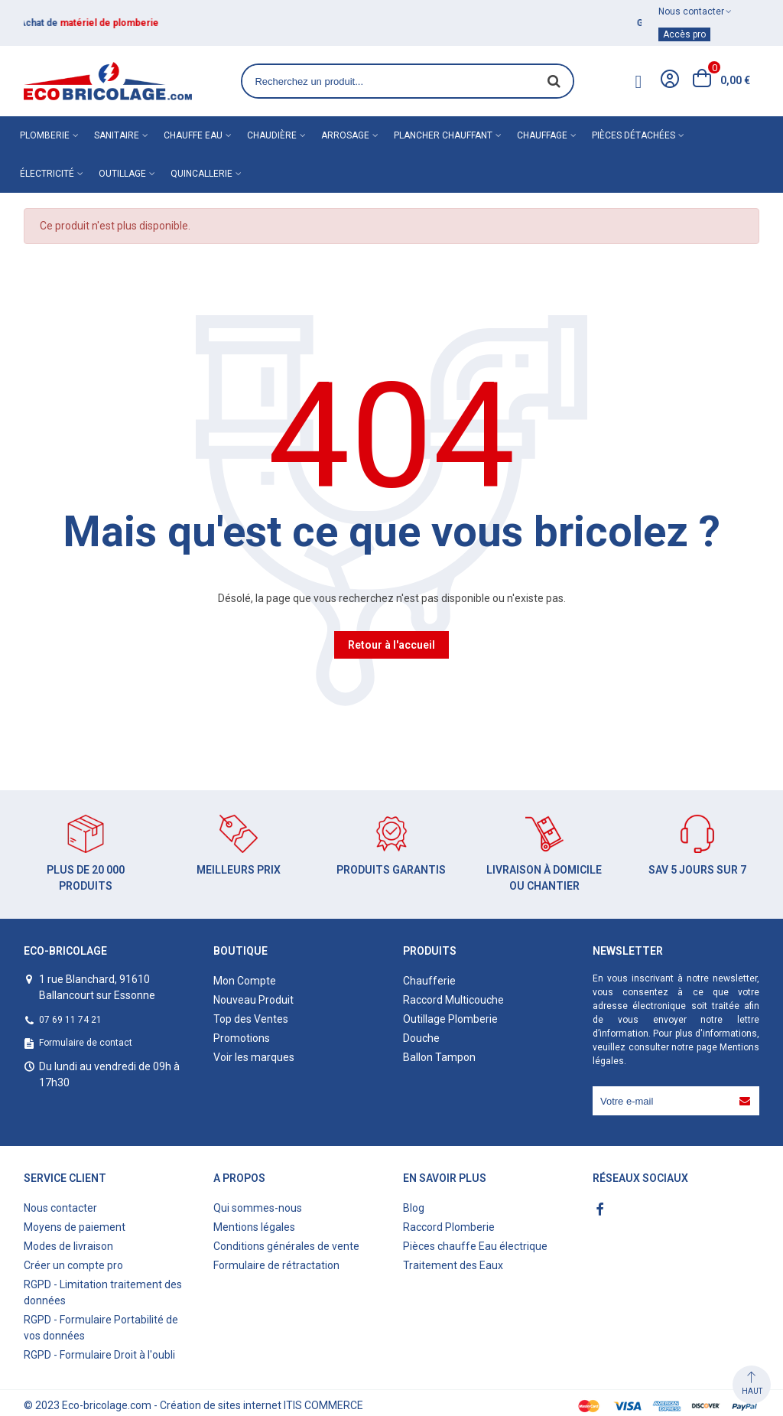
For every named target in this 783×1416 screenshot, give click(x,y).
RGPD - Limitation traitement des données (103, 1292)
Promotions (241, 1038)
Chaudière (272, 135)
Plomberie (45, 135)
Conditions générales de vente (286, 1246)
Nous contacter (60, 1208)
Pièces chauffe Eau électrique (475, 1246)
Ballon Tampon (439, 1057)
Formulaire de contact (85, 1042)
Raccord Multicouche (453, 1000)
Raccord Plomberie (449, 1227)
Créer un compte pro (73, 1265)
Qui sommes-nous (257, 1208)
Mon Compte (244, 981)
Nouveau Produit (253, 1000)
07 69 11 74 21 (70, 1019)
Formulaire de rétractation (276, 1265)
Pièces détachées (633, 135)
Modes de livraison (68, 1246)
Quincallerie (201, 173)
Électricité (47, 173)
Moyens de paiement (74, 1227)
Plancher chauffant (443, 135)
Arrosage (345, 135)
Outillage (122, 173)
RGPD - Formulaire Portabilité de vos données (101, 1327)
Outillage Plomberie (450, 1019)
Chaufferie (429, 981)
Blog (413, 1208)
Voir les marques (253, 1057)
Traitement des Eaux (453, 1265)
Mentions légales (254, 1227)
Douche (421, 1038)
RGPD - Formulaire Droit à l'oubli (99, 1355)
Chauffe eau (193, 135)
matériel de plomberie (114, 23)
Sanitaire (116, 135)
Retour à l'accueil (391, 645)
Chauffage (542, 135)
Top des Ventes (250, 1019)
